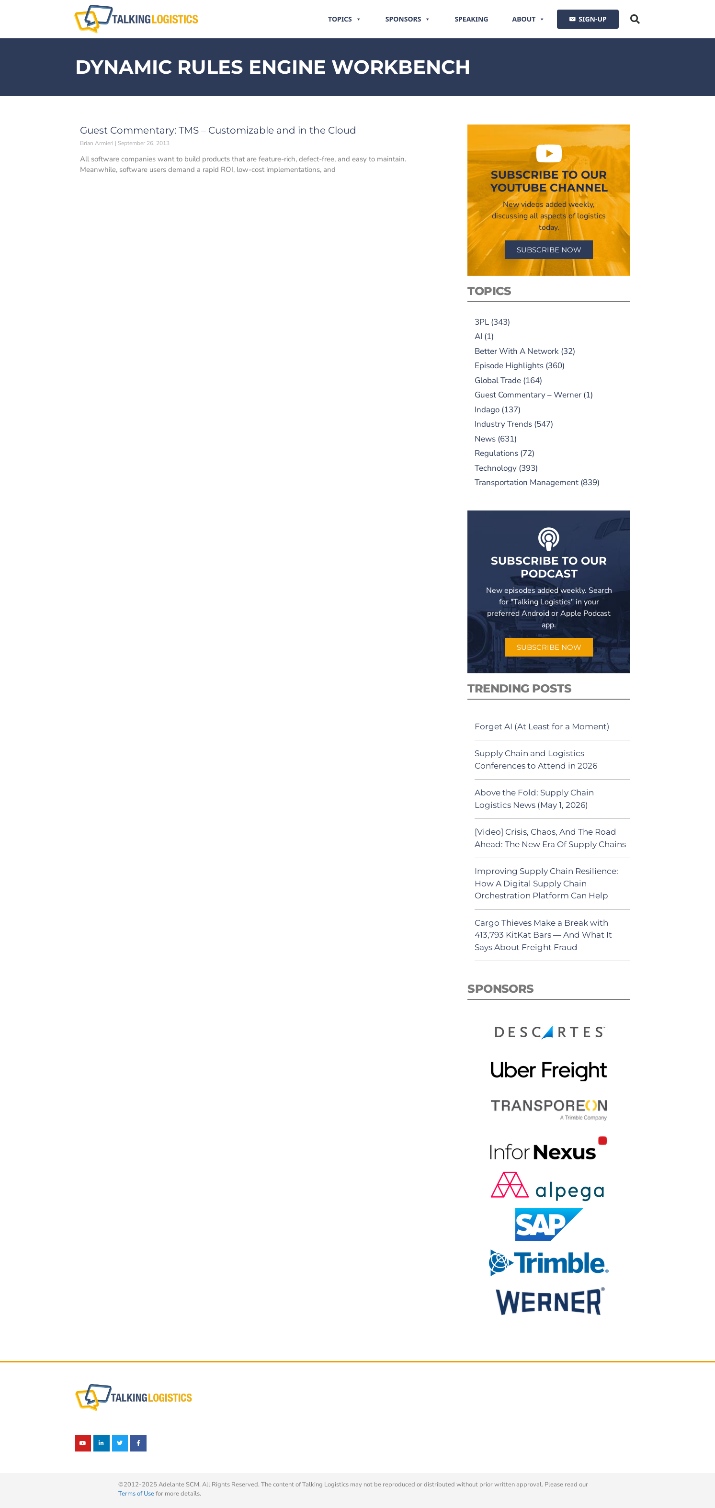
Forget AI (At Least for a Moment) (542, 726)
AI (478, 336)
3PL (482, 322)
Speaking (471, 18)
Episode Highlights (509, 365)
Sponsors (408, 19)
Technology (496, 468)
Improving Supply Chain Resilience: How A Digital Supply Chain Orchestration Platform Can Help (546, 883)
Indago (487, 409)
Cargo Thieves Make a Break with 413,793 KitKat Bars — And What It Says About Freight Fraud (543, 935)
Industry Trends (503, 424)
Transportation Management (527, 482)
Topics (345, 19)
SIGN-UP (592, 18)
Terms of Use (136, 1493)
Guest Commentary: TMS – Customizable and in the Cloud (218, 130)
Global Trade (498, 380)
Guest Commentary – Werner (528, 394)
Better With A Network (517, 351)
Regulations (496, 453)
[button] (635, 19)
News (485, 438)
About (528, 19)
